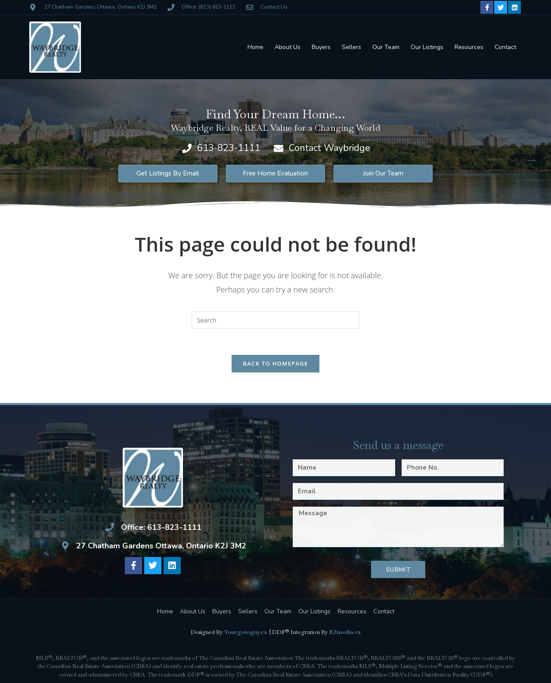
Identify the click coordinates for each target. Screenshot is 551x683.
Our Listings (427, 47)
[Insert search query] (275, 320)
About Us (287, 47)
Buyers (321, 47)
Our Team (385, 47)
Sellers (351, 47)
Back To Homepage (275, 363)
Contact (505, 47)
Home (255, 47)
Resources (469, 47)
